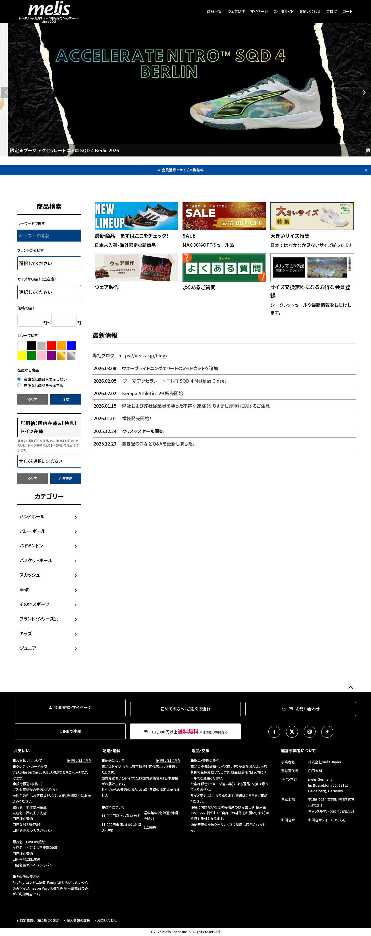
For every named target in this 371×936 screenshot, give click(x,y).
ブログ (332, 11)
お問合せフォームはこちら (327, 819)
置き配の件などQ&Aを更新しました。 (143, 444)
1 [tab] (180, 161)
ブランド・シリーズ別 (39, 618)
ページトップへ (350, 687)
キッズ (26, 633)
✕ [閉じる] (366, 170)
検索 (65, 399)
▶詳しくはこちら (79, 760)
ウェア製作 (236, 11)
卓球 (24, 589)
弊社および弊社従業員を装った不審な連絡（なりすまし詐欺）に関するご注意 (181, 406)
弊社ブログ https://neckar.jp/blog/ (129, 355)
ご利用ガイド (284, 11)
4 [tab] (191, 161)
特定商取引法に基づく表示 (39, 920)
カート (348, 11)
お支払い (22, 750)
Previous (7, 92)
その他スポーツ (34, 604)
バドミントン (31, 545)
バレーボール (32, 530)
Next (364, 92)
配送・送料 (112, 750)
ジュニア (28, 647)
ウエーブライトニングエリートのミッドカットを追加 (155, 368)
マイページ (259, 11)
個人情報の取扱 (78, 920)
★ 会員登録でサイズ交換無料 (180, 169)
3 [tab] (187, 161)
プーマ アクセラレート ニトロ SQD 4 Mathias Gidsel (159, 381)
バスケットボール (36, 560)
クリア (32, 399)
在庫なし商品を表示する (40, 385)
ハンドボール (32, 516)
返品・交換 (201, 750)
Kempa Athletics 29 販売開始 (137, 393)
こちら (250, 795)
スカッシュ (30, 574)
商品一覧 (214, 11)
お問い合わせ (310, 11)
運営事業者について (298, 750)
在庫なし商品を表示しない (42, 379)
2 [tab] (184, 161)
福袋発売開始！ (122, 418)
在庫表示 (65, 478)
